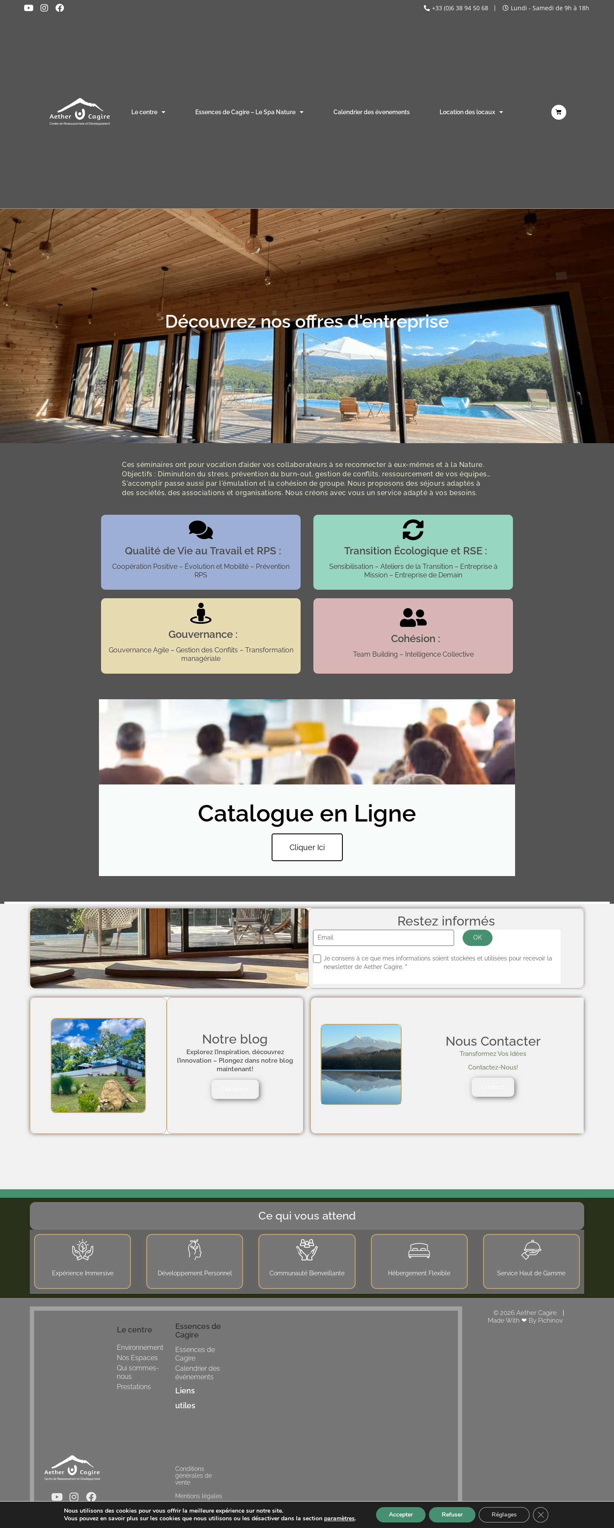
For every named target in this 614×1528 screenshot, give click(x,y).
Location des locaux (471, 112)
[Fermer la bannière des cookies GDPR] (540, 1514)
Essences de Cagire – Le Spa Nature (249, 112)
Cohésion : (415, 638)
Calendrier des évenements (371, 112)
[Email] (383, 938)
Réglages (504, 1515)
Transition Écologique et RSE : (415, 551)
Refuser (452, 1515)
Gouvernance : (202, 634)
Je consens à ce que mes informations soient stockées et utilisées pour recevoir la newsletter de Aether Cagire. (438, 962)
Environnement (140, 1347)
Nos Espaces (137, 1358)
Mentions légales (198, 1496)
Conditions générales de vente (193, 1475)
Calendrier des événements (197, 1372)
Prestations (134, 1387)
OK (477, 937)
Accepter (401, 1515)
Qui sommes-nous (138, 1372)
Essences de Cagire (195, 1354)
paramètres (339, 1518)
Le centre (148, 112)
